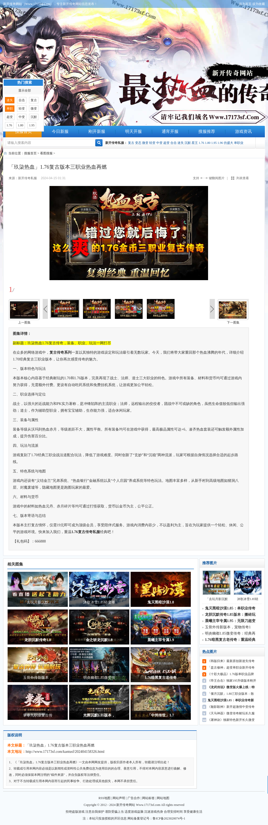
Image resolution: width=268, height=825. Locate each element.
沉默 (188, 143)
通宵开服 (170, 131)
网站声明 (119, 798)
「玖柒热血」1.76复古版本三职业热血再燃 (60, 745)
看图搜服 (46, 153)
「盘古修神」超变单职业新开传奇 (231, 667)
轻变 (152, 143)
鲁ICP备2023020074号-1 (169, 818)
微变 (145, 143)
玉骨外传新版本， (37, 678)
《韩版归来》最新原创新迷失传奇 (231, 661)
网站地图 (163, 798)
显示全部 (24, 90)
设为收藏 (258, 4)
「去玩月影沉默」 (37, 602)
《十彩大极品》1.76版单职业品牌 (231, 674)
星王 (195, 143)
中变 (159, 143)
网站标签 (148, 798)
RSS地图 (104, 798)
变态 (138, 143)
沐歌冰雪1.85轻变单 (99, 602)
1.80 (207, 143)
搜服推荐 (206, 131)
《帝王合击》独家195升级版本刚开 (232, 680)
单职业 (238, 143)
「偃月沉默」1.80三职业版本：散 (231, 694)
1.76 (201, 143)
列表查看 (242, 178)
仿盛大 (228, 143)
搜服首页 (23, 131)
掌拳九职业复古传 (37, 715)
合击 (173, 143)
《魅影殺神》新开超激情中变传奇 (231, 707)
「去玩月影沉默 (216, 585)
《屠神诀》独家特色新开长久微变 (231, 720)
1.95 (214, 143)
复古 (131, 143)
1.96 (220, 143)
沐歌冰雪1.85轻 (247, 585)
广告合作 (133, 798)
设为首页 (245, 4)
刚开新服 (96, 131)
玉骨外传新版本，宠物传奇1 (228, 627)
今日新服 (60, 131)
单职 (10, 108)
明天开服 (133, 131)
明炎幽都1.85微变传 (99, 678)
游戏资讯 (243, 131)
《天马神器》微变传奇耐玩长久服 (231, 713)
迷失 (180, 143)
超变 (166, 143)
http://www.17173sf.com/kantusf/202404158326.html (65, 752)
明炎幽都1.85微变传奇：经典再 (230, 633)
